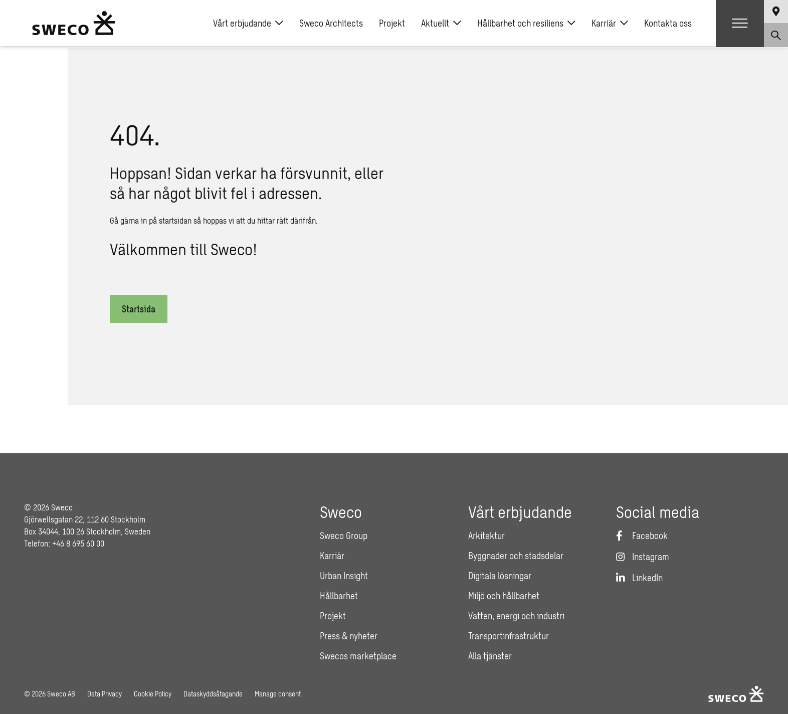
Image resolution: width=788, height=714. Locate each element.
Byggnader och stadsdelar (515, 555)
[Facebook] (642, 535)
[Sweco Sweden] (73, 24)
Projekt (392, 24)
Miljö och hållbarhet (503, 595)
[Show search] (776, 36)
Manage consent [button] (278, 693)
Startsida (138, 308)
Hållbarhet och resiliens (526, 24)
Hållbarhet (339, 595)
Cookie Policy (152, 693)
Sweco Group (343, 535)
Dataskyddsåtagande (213, 693)
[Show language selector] (776, 12)
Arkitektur (486, 535)
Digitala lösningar (499, 575)
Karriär (610, 24)
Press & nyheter (348, 635)
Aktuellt (441, 24)
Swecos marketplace (358, 655)
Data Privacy (104, 693)
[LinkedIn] (639, 578)
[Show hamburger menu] (740, 24)
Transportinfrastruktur (508, 635)
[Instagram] (642, 557)
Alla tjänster (490, 655)
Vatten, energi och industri (516, 615)
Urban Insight (344, 575)
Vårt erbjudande (248, 24)
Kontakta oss (668, 24)
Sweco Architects (331, 24)
